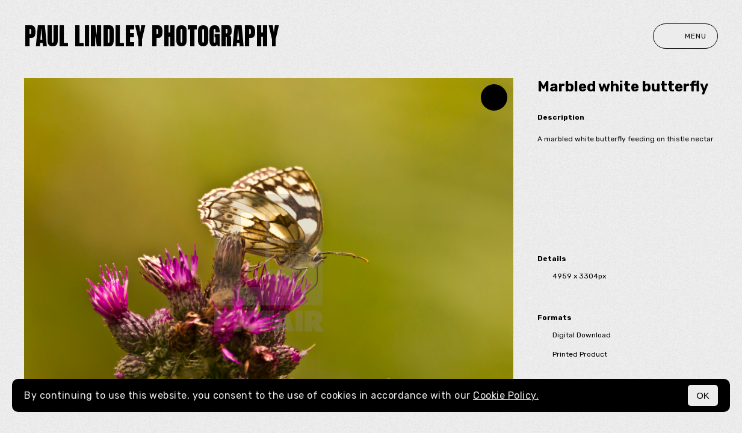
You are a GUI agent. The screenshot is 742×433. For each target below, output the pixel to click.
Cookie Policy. (506, 395)
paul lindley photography (151, 36)
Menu (685, 36)
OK (703, 395)
